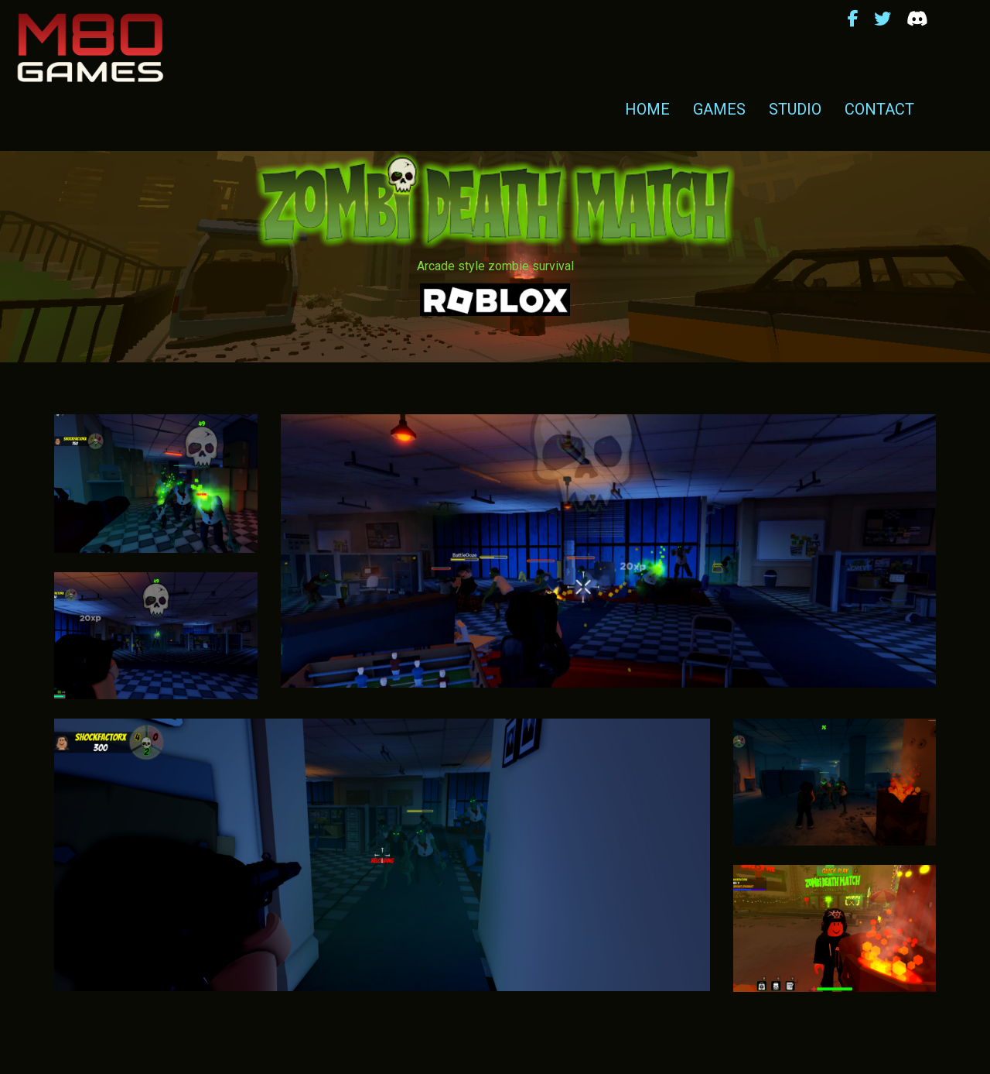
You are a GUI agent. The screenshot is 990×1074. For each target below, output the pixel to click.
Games (719, 109)
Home (647, 109)
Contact (879, 109)
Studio (795, 109)
